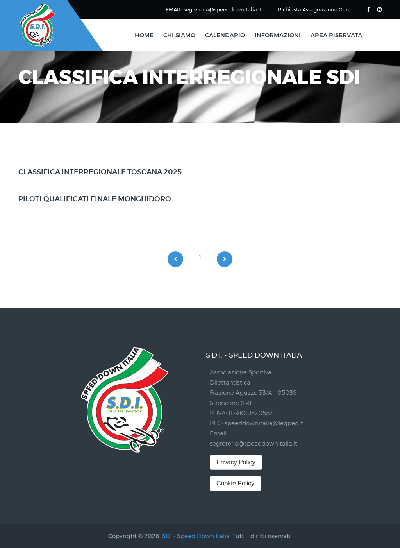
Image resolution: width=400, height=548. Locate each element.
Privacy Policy (235, 462)
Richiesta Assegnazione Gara (314, 9)
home (144, 35)
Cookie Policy (235, 483)
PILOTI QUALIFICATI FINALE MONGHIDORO (94, 199)
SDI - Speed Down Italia (196, 536)
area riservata (336, 35)
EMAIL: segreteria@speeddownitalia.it (214, 9)
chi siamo (179, 35)
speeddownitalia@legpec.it (264, 423)
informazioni (278, 35)
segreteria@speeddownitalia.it (253, 443)
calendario (225, 35)
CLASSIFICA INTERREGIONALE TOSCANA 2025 (100, 172)
